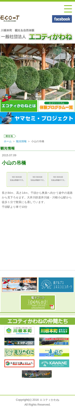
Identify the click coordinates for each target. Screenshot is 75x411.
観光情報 (21, 141)
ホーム (8, 141)
